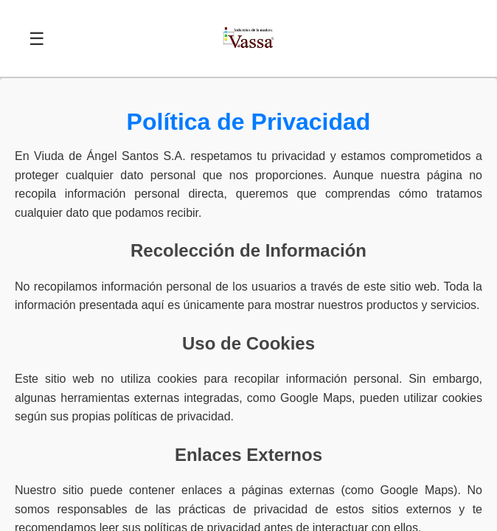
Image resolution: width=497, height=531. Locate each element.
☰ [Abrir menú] (37, 38)
